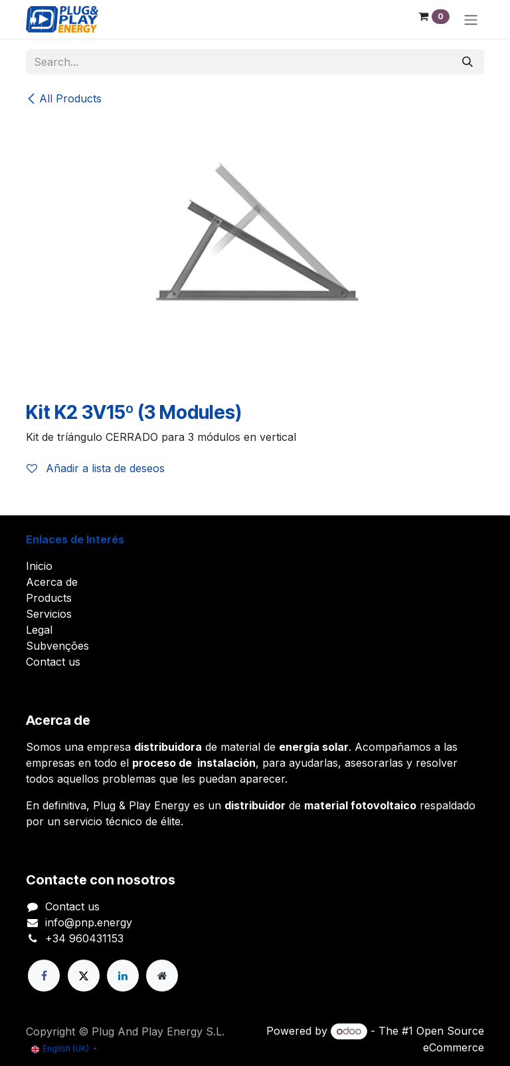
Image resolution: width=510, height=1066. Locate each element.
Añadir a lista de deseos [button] (96, 468)
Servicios (49, 613)
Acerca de (52, 582)
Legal (39, 629)
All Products (64, 98)
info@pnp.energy (88, 922)
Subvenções (57, 645)
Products (49, 597)
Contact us (53, 661)
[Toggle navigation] (471, 19)
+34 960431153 (84, 938)
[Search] (467, 61)
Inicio (39, 566)
